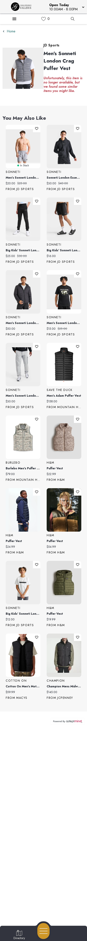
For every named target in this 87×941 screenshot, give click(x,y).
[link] (43, 19)
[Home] (23, 7)
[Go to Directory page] (19, 935)
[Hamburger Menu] (14, 19)
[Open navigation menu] (43, 931)
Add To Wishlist (36, 128)
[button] (66, 7)
